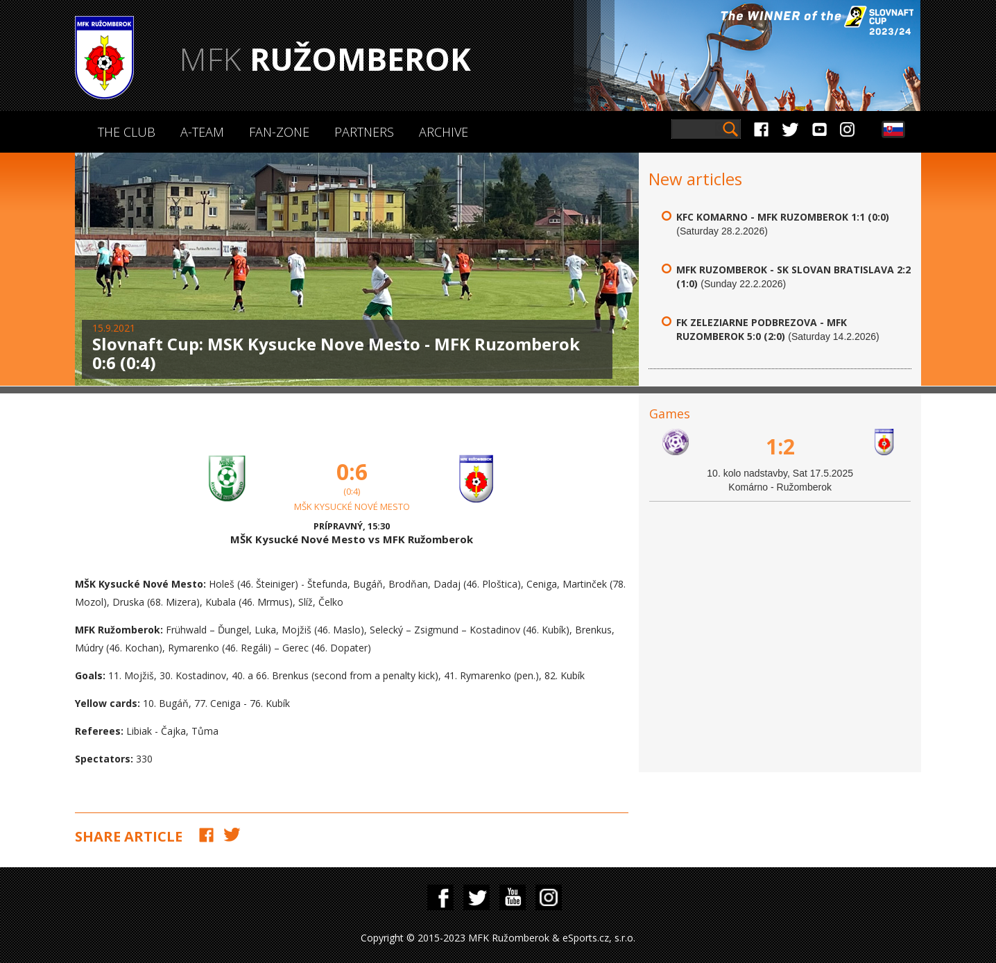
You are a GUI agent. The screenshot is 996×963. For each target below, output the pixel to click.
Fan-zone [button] (279, 131)
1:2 (780, 446)
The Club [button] (126, 131)
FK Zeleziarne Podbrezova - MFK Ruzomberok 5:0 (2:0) (761, 329)
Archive (443, 131)
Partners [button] (364, 131)
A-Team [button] (202, 131)
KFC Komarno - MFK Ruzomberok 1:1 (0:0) (782, 216)
